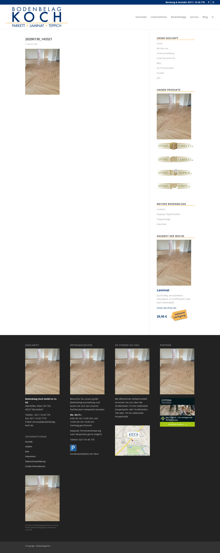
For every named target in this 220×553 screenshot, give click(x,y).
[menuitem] (141, 17)
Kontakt (160, 73)
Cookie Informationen (35, 466)
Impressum (30, 456)
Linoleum (161, 209)
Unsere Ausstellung (165, 53)
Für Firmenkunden (165, 68)
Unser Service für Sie (166, 58)
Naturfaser (162, 224)
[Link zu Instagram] (213, 2)
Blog (159, 63)
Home (159, 43)
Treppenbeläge (163, 219)
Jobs (159, 77)
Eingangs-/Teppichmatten (168, 214)
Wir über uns (162, 48)
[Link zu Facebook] (208, 2)
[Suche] (213, 17)
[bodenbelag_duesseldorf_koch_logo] (37, 17)
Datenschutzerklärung (35, 461)
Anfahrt (28, 446)
